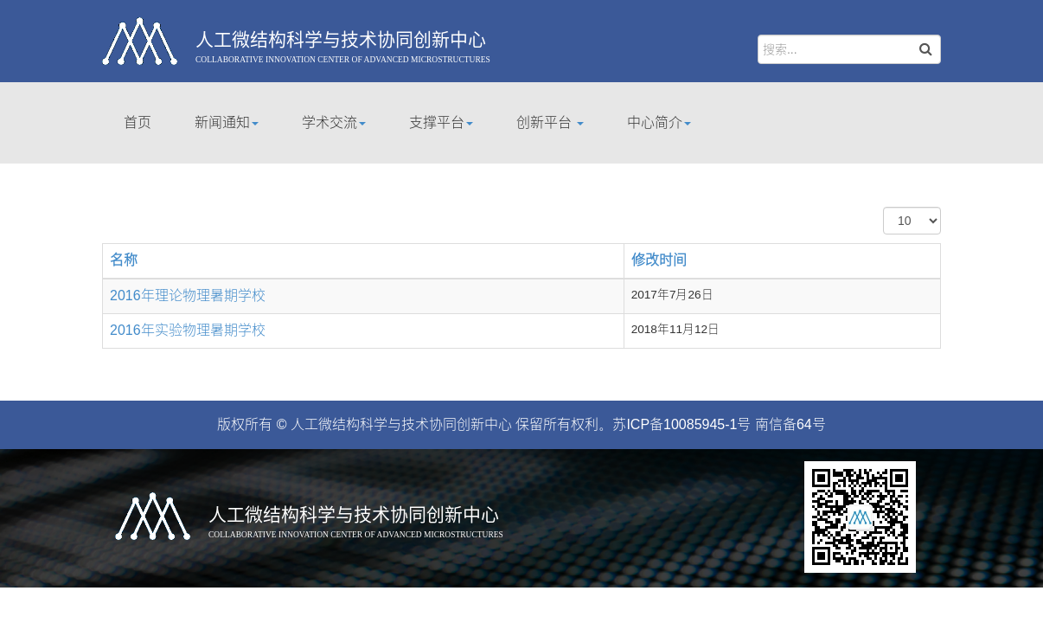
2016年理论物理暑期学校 (188, 295)
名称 (124, 260)
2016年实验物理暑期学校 (188, 330)
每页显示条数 (883, 207)
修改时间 (659, 260)
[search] (849, 49)
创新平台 (550, 122)
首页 (137, 122)
